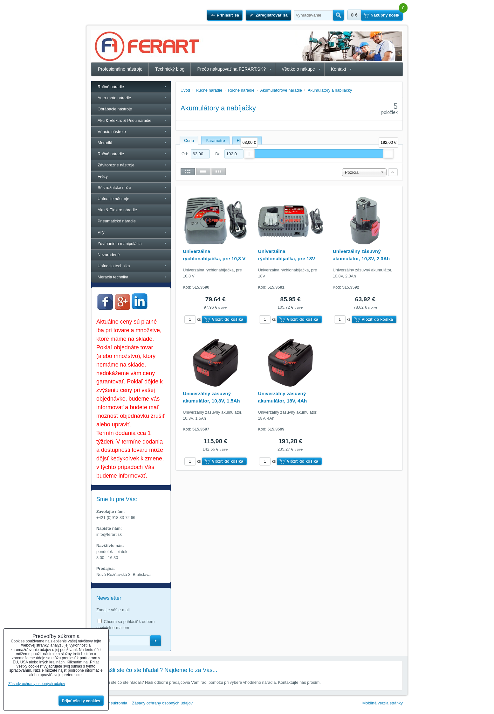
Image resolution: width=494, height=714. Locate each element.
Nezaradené (109, 254)
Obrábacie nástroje (115, 109)
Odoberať (155, 640)
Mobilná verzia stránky (382, 703)
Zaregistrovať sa (272, 15)
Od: (196, 153)
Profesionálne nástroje (120, 69)
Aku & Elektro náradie (117, 209)
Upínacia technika (114, 265)
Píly (101, 232)
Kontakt (338, 69)
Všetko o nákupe (298, 69)
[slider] (249, 153)
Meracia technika (113, 277)
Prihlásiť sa (228, 15)
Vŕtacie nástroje (112, 131)
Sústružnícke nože (114, 187)
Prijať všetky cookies (81, 701)
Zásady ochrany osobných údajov (162, 703)
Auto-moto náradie (114, 97)
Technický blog (169, 69)
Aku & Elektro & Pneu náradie (124, 120)
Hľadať (338, 15)
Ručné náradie (111, 86)
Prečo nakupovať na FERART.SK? (231, 69)
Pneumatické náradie (117, 221)
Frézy (103, 176)
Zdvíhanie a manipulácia (120, 243)
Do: (229, 153)
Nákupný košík (385, 15)
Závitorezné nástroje (116, 165)
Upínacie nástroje (113, 198)
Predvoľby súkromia (109, 703)
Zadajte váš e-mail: (113, 609)
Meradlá (105, 142)
